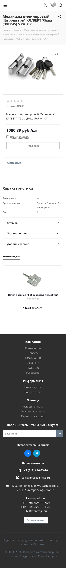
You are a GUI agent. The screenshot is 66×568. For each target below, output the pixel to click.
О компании (33, 348)
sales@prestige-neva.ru (36, 477)
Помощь (33, 400)
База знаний (33, 358)
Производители (33, 387)
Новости (33, 353)
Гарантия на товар (33, 416)
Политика (33, 367)
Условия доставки (33, 411)
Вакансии (33, 362)
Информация (33, 381)
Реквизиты (33, 372)
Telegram (36, 453)
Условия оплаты (33, 406)
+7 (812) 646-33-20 (36, 470)
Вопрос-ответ (33, 392)
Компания (33, 342)
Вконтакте (27, 453)
